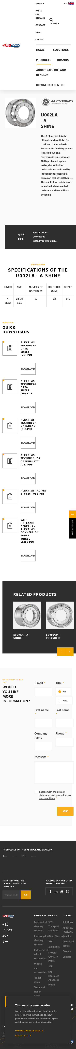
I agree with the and (55, 795)
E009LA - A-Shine (21, 636)
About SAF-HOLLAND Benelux (51, 72)
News (38, 32)
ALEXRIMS (54, 947)
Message (40, 757)
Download (28, 368)
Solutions (61, 50)
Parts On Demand (40, 14)
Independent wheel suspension (41, 954)
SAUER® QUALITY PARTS (53, 957)
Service (39, 3)
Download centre (50, 85)
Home (40, 50)
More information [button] (43, 1022)
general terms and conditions (55, 797)
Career (39, 39)
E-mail (38, 683)
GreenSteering (55, 936)
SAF (50, 966)
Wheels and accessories (40, 968)
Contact (40, 25)
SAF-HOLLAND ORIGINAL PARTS (53, 978)
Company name (40, 735)
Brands (63, 60)
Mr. (64, 691)
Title (59, 683)
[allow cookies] (23, 1035)
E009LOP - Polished (53, 636)
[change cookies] (29, 1030)
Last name (62, 710)
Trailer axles (37, 979)
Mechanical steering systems (40, 926)
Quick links (21, 236)
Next (69, 651)
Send (65, 811)
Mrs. (65, 700)
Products (43, 60)
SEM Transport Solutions (53, 926)
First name (41, 710)
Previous (61, 651)
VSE (50, 941)
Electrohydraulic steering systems (41, 940)
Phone (60, 733)
